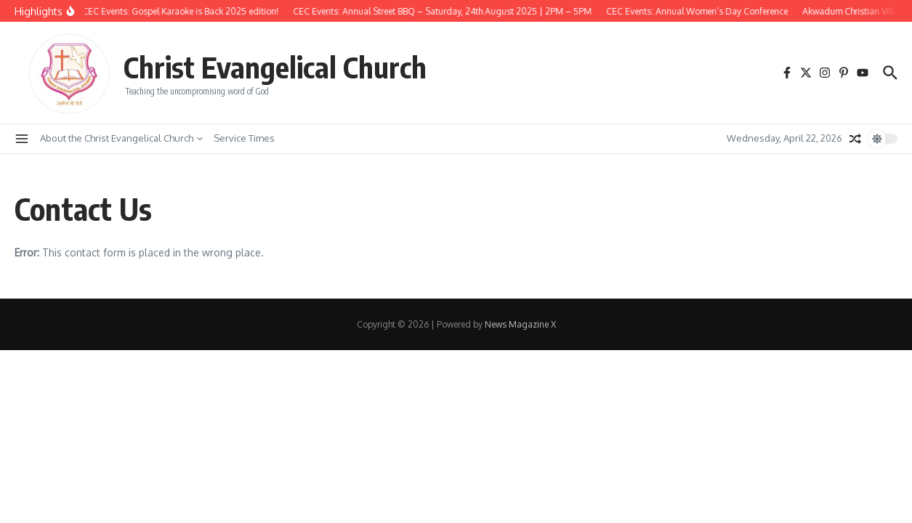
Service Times (244, 138)
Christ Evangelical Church (275, 67)
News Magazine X (520, 324)
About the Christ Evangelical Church (121, 138)
